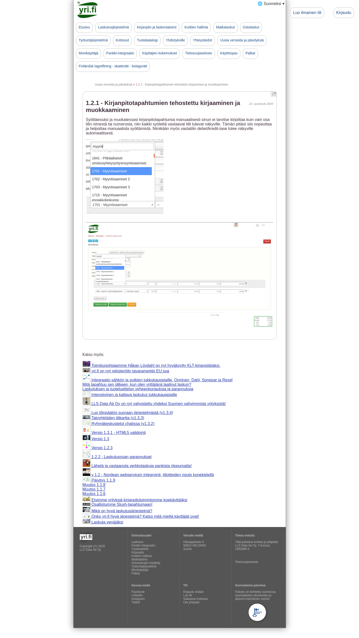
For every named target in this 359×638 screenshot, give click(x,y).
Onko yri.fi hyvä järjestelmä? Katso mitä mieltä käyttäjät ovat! (141, 516)
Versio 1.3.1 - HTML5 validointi (114, 432)
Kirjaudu (343, 12)
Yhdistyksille (175, 40)
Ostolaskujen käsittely (145, 563)
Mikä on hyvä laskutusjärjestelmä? (117, 511)
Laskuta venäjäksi (103, 522)
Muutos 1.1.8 (94, 485)
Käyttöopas (229, 53)
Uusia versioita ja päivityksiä (242, 40)
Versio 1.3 (96, 439)
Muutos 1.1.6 (94, 494)
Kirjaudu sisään (193, 592)
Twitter (135, 602)
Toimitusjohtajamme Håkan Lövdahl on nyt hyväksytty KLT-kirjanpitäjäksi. (151, 365)
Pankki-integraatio (120, 53)
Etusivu (84, 27)
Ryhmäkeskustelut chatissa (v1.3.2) (119, 424)
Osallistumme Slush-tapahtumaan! (118, 504)
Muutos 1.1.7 (94, 489)
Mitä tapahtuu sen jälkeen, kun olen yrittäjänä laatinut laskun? (137, 384)
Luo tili (187, 595)
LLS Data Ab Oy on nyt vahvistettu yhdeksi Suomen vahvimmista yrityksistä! (154, 404)
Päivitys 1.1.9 (99, 480)
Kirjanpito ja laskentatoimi (157, 27)
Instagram (138, 599)
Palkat (250, 53)
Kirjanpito (137, 552)
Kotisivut (122, 40)
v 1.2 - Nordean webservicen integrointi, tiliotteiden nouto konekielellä (148, 475)
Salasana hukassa (195, 599)
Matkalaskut (225, 27)
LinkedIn (137, 595)
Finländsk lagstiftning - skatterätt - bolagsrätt (113, 66)
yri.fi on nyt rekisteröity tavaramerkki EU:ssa (126, 371)
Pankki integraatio (143, 545)
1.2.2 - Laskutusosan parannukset (117, 457)
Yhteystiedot (202, 40)
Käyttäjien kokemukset (159, 53)
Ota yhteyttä (191, 602)
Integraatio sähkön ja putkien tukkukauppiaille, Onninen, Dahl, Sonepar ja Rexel (158, 380)
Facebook (138, 592)
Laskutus (137, 542)
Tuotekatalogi (147, 40)
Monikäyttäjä (88, 53)
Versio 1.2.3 (98, 448)
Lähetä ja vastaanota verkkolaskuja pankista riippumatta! (137, 466)
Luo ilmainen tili (307, 12)
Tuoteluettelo (140, 549)
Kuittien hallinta (196, 27)
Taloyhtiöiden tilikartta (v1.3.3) (113, 418)
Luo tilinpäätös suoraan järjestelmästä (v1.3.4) (128, 413)
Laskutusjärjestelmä (113, 27)
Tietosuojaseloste (198, 53)
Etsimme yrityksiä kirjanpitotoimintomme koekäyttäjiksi (135, 500)
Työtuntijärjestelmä (93, 40)
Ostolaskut (251, 27)
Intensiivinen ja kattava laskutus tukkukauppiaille (130, 395)
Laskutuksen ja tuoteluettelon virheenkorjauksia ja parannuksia (138, 389)
